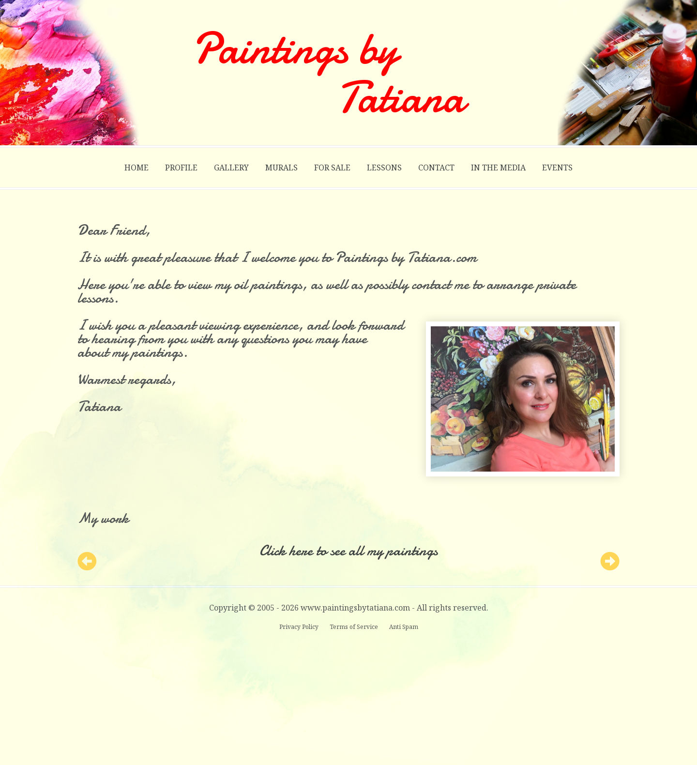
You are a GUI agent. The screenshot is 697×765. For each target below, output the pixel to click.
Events (557, 167)
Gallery (231, 167)
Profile (181, 167)
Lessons (384, 167)
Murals (281, 167)
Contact (436, 167)
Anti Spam (403, 627)
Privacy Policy (299, 627)
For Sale (332, 167)
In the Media (498, 167)
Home (136, 167)
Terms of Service (354, 627)
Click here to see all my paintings (348, 551)
